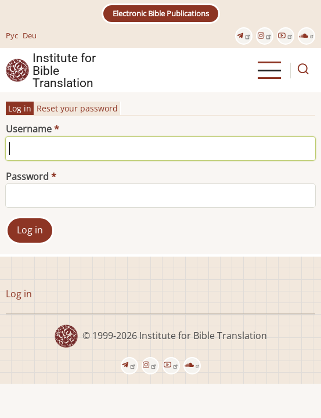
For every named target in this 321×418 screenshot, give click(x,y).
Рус (12, 35)
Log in (19, 108)
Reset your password (77, 108)
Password (27, 176)
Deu (30, 35)
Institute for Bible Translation (64, 70)
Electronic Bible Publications (161, 13)
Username (29, 128)
